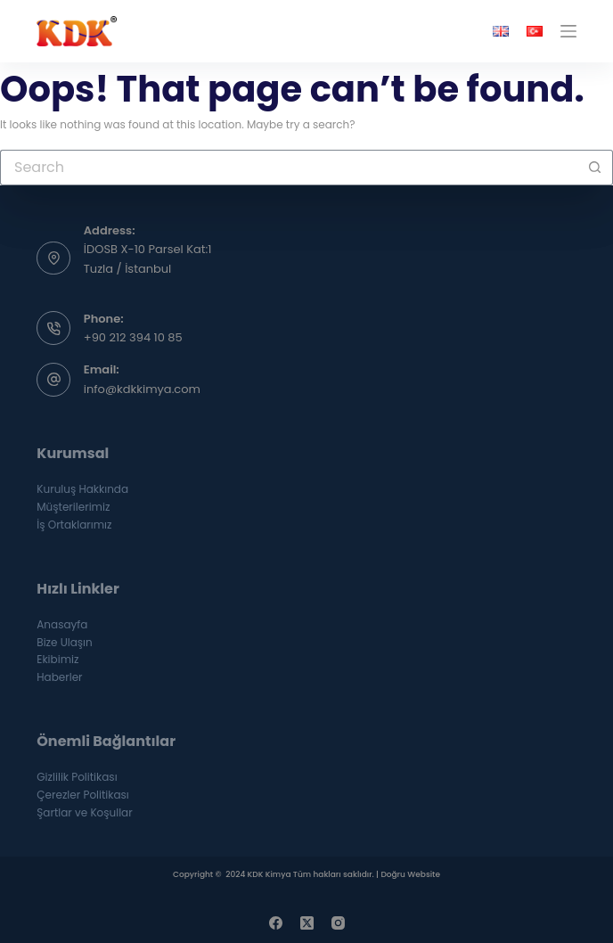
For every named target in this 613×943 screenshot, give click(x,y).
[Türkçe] (535, 31)
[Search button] (595, 167)
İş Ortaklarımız (74, 524)
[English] (501, 31)
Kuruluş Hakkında (82, 488)
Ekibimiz (57, 659)
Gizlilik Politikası (77, 776)
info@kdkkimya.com (142, 389)
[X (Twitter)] (307, 923)
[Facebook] (275, 923)
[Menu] (568, 31)
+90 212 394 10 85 (133, 337)
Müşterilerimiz (73, 506)
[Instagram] (338, 923)
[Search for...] (288, 167)
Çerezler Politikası (83, 794)
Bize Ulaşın (64, 642)
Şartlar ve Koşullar (84, 812)
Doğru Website (410, 874)
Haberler (59, 677)
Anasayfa (62, 624)
